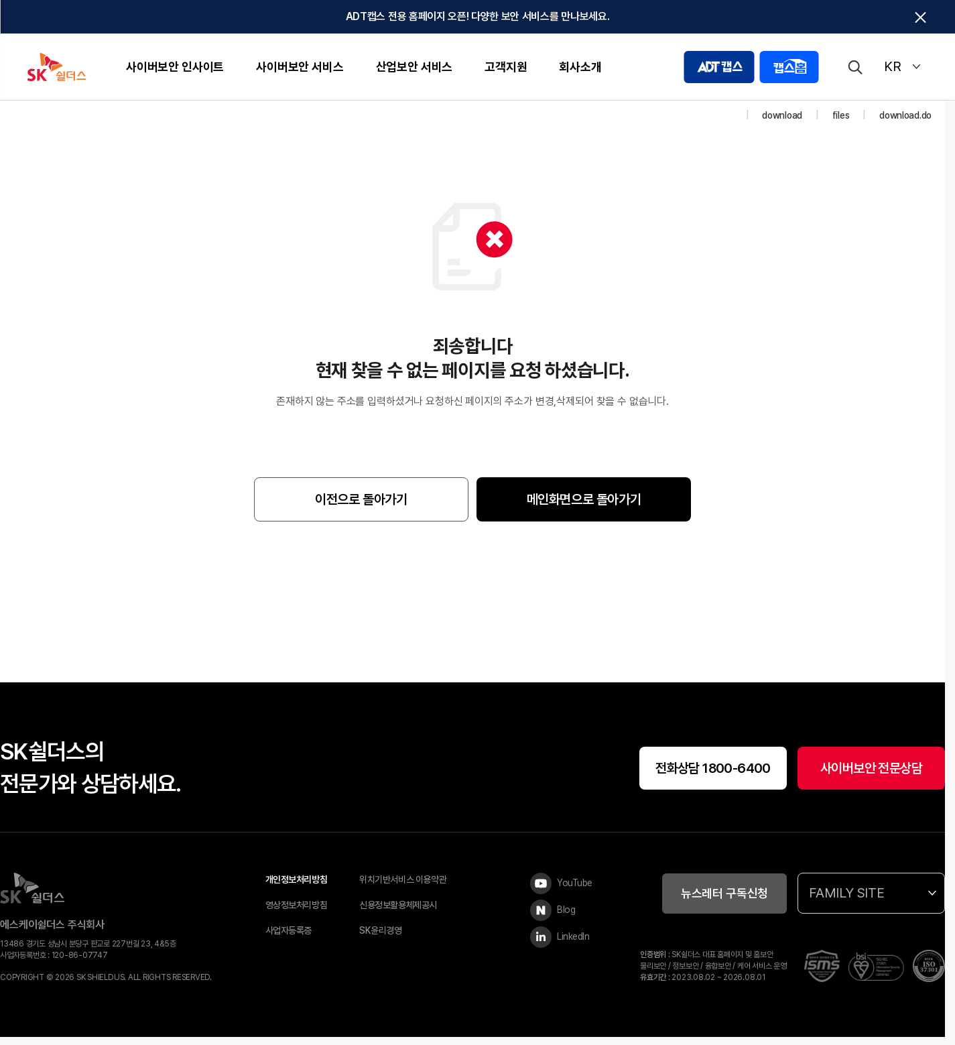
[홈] (728, 124)
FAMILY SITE (872, 902)
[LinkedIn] (565, 946)
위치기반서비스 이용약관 (402, 888)
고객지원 (506, 67)
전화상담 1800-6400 (713, 776)
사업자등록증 (288, 939)
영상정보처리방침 (296, 913)
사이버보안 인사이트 (175, 67)
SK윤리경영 (380, 939)
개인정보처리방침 (296, 888)
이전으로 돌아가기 (361, 507)
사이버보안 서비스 (299, 67)
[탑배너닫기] (920, 17)
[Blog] (565, 919)
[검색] (854, 67)
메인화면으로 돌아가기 (584, 507)
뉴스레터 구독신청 (724, 901)
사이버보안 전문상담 (871, 776)
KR (902, 66)
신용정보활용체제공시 (398, 913)
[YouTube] (565, 892)
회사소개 (580, 67)
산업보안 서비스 (414, 67)
